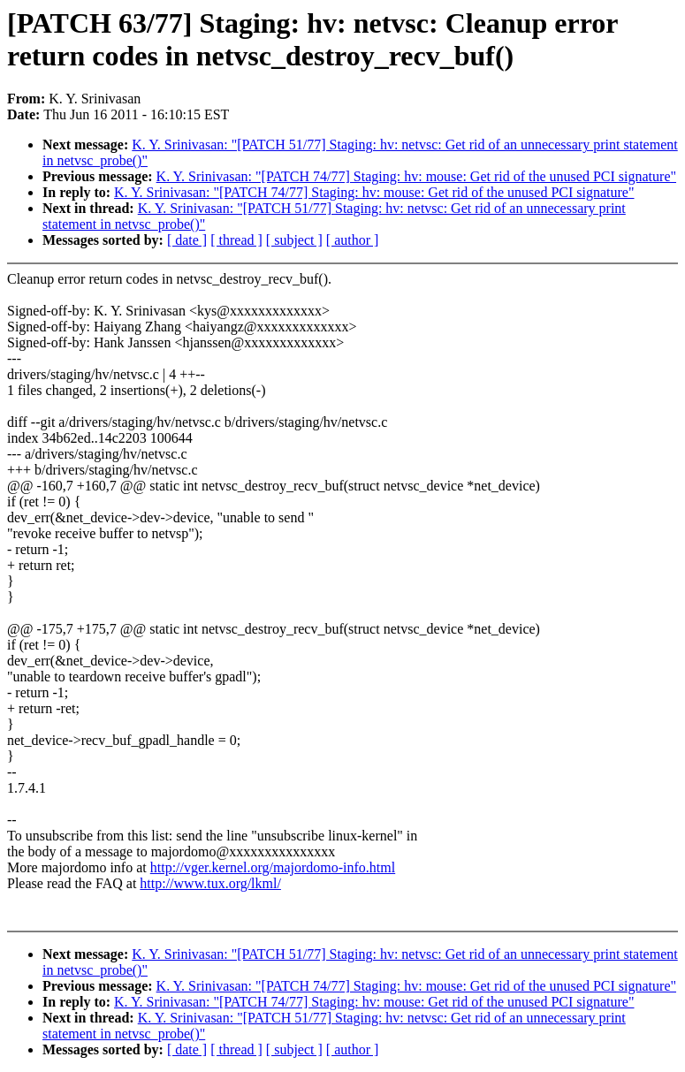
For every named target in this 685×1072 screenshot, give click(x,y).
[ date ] (187, 239)
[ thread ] (236, 239)
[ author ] (352, 239)
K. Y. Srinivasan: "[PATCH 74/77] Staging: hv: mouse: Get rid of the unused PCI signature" (416, 176)
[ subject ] (294, 239)
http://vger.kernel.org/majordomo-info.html (272, 867)
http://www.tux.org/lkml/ (210, 883)
